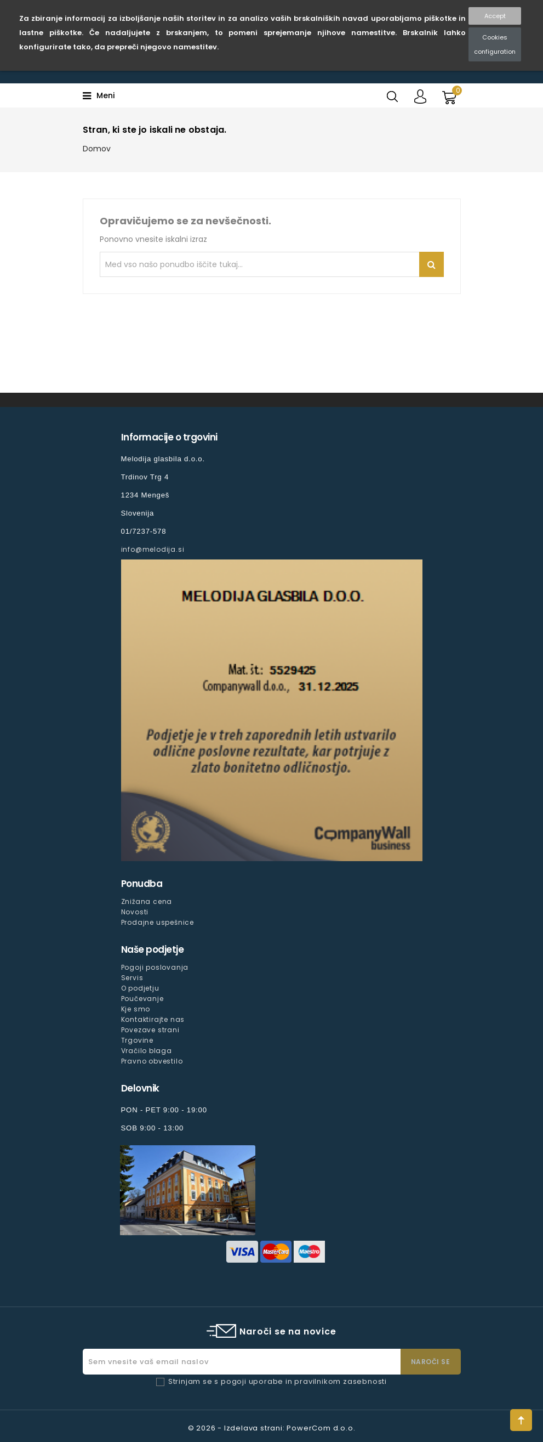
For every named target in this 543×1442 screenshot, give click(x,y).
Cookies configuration (495, 44)
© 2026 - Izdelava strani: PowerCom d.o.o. (272, 1428)
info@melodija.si (153, 549)
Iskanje (431, 264)
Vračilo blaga (146, 1050)
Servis (132, 977)
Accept (495, 16)
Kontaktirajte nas (153, 1019)
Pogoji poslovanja (155, 967)
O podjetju (140, 988)
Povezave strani (150, 1029)
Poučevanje (142, 998)
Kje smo (136, 1009)
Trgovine (137, 1040)
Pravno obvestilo (152, 1061)
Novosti (135, 912)
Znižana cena (147, 901)
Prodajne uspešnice (157, 922)
